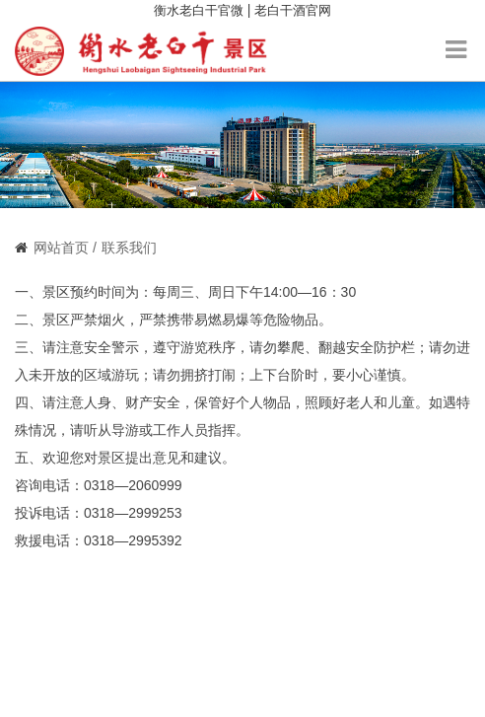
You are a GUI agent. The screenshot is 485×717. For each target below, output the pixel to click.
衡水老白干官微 (198, 10)
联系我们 (129, 247)
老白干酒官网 (292, 10)
